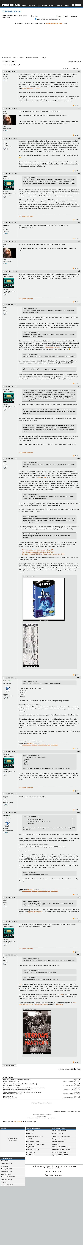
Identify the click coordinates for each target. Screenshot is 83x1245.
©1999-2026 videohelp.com (54, 1175)
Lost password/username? (53, 19)
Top (79, 1069)
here (39, 477)
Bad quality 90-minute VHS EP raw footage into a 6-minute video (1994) (43, 554)
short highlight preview (52, 347)
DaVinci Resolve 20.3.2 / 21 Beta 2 (61, 1147)
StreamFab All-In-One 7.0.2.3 (34, 1136)
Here (20, 984)
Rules (25, 15)
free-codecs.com (57, 1171)
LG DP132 (4, 1182)
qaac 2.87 (29, 1139)
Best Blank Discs (26, 745)
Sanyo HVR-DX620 (6, 1179)
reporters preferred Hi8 (35, 911)
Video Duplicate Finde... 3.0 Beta (61, 1149)
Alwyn (5, 141)
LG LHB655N (4, 1166)
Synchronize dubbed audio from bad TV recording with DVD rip (22, 1092)
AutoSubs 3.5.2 (30, 1152)
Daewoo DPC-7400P (6, 1163)
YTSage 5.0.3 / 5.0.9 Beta (59, 1139)
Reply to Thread (9, 61)
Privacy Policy (50, 1166)
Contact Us (57, 1111)
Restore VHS (54, 745)
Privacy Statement (72, 1111)
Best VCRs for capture (44, 745)
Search (4, 17)
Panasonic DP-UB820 (7, 1185)
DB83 (4, 111)
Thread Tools (66, 68)
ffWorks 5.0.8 (30, 1131)
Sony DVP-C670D (6, 1174)
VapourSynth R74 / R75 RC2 (60, 1155)
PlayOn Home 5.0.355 (58, 1141)
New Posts (10, 15)
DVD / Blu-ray (42, 5)
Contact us (40, 1166)
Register (74, 16)
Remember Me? (40, 19)
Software (32, 5)
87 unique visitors (13, 1138)
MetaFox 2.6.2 (56, 1144)
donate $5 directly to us (54, 23)
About (67, 5)
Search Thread (75, 68)
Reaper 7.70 (29, 1133)
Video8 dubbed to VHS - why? (36, 58)
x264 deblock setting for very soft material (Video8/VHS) (20, 1084)
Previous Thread (37, 1103)
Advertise (64, 1166)
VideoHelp (63, 1111)
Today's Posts (18, 15)
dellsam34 (6, 176)
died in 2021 (59, 1004)
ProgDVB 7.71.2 (30, 1147)
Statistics (52, 1168)
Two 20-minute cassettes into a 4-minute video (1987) (37, 550)
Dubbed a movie (8, 1096)
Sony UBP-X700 (5, 1161)
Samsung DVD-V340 (6, 1169)
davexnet (6, 225)
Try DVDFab (18, 1121)
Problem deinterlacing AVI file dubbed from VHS (17, 1080)
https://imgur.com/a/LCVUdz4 (31, 88)
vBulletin (44, 1116)
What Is (59, 5)
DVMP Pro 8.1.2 (30, 1155)
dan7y (5, 74)
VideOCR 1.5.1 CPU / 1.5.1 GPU (61, 1136)
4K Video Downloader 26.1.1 (60, 1152)
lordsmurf (6, 681)
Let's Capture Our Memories (26, 216)
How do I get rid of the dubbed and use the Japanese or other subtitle (24, 1088)
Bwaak (5, 308)
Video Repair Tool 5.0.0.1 (59, 1131)
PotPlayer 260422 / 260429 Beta (35, 1144)
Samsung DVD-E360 (6, 1171)
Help (66, 16)
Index (4, 15)
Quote (75, 105)
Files (8, 17)
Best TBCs (34, 745)
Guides (51, 5)
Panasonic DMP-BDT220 (8, 1177)
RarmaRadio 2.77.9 (57, 1133)
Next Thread (47, 1103)
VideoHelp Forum (11, 11)
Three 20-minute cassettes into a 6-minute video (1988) (38, 552)
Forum (23, 5)
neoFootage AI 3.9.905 (32, 1141)
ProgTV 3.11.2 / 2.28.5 (32, 1149)
